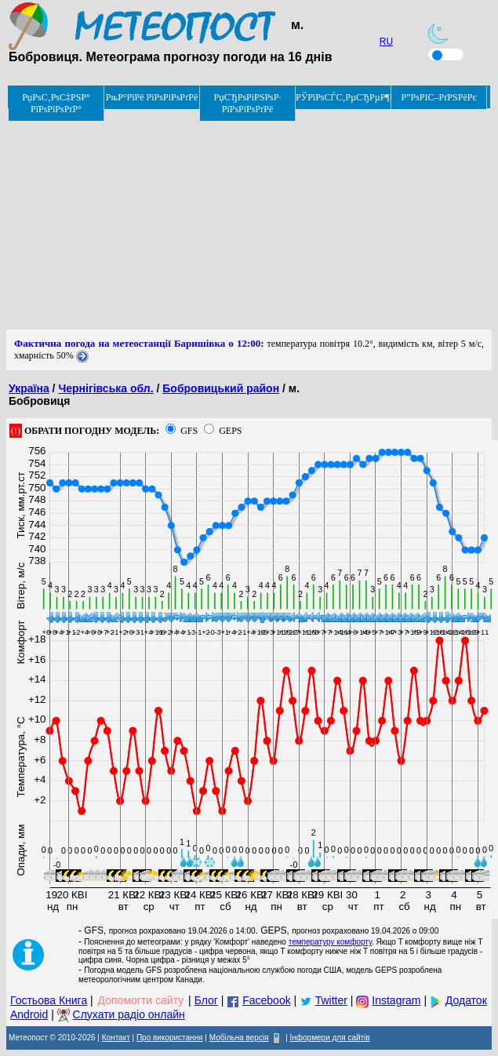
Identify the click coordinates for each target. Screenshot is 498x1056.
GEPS (230, 430)
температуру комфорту (330, 942)
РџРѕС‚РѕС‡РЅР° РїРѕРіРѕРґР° (56, 103)
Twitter (331, 1000)
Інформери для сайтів (330, 1037)
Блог (206, 1000)
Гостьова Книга (48, 1000)
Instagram (396, 1000)
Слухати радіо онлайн (129, 1014)
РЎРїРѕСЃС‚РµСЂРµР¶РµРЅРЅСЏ (343, 97)
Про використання (169, 1037)
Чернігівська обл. (105, 388)
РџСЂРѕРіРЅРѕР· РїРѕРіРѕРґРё (248, 103)
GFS (189, 430)
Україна (29, 388)
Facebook (266, 1000)
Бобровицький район (220, 388)
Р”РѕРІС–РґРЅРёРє (438, 97)
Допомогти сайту (141, 1000)
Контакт (116, 1037)
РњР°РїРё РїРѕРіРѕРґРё (152, 97)
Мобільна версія (239, 1037)
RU (386, 41)
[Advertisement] (249, 220)
